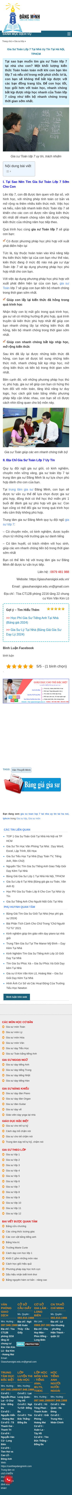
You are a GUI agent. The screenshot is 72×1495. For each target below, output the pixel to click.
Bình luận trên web (16, 997)
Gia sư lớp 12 (13, 1213)
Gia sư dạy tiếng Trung (18, 1069)
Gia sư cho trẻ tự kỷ (17, 1125)
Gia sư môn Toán (15, 1026)
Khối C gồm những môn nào (22, 1258)
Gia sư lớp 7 (13, 1186)
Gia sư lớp (19, 41)
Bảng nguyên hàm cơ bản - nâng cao (26, 1279)
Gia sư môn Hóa (15, 1037)
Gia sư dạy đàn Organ (18, 1098)
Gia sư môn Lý (14, 1032)
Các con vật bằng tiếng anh (21, 1236)
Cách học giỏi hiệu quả (18, 1263)
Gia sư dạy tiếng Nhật (18, 1075)
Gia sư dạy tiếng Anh (17, 1064)
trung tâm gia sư (21, 489)
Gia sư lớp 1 (13, 1154)
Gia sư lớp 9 (13, 1197)
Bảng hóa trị (12, 1242)
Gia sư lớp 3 (13, 1165)
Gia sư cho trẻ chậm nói (19, 1136)
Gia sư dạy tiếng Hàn (18, 1080)
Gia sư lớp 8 (13, 1192)
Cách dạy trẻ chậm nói (18, 1131)
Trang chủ (7, 41)
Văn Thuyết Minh (21, 770)
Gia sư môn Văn (15, 1042)
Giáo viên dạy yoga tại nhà (20, 1114)
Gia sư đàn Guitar (16, 1104)
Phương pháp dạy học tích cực (23, 1269)
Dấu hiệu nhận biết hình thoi (21, 1274)
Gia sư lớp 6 (13, 1181)
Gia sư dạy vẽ (14, 1109)
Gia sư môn (34, 818)
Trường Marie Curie (17, 1247)
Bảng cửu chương (16, 1226)
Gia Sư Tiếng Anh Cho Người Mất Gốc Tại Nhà (34, 901)
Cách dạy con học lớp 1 (19, 1253)
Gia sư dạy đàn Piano (18, 1093)
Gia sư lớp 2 (13, 1159)
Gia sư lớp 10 (13, 1202)
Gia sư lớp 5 (13, 1175)
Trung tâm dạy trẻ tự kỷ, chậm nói (24, 1141)
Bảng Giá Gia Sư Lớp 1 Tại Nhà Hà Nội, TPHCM (35, 876)
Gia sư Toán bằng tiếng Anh (21, 1053)
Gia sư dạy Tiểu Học (17, 1048)
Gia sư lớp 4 (13, 1170)
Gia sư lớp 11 (13, 1208)
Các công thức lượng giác (20, 1231)
